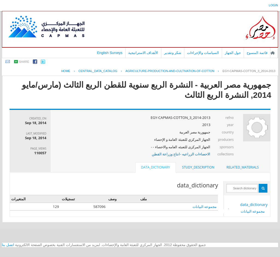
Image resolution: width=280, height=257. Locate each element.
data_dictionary (253, 204)
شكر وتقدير (173, 53)
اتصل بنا (8, 245)
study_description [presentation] (198, 167)
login (273, 5)
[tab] (242, 167)
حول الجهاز (233, 53)
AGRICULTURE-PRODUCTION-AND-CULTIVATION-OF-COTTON (170, 71)
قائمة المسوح (257, 53)
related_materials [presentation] (242, 167)
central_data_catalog (97, 71)
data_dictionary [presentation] (155, 167)
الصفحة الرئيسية (272, 53)
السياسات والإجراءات (203, 53)
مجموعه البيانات (253, 211)
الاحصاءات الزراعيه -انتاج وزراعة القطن (181, 154)
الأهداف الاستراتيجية (143, 53)
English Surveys (109, 53)
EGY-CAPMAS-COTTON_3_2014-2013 (249, 71)
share (24, 61)
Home (65, 71)
